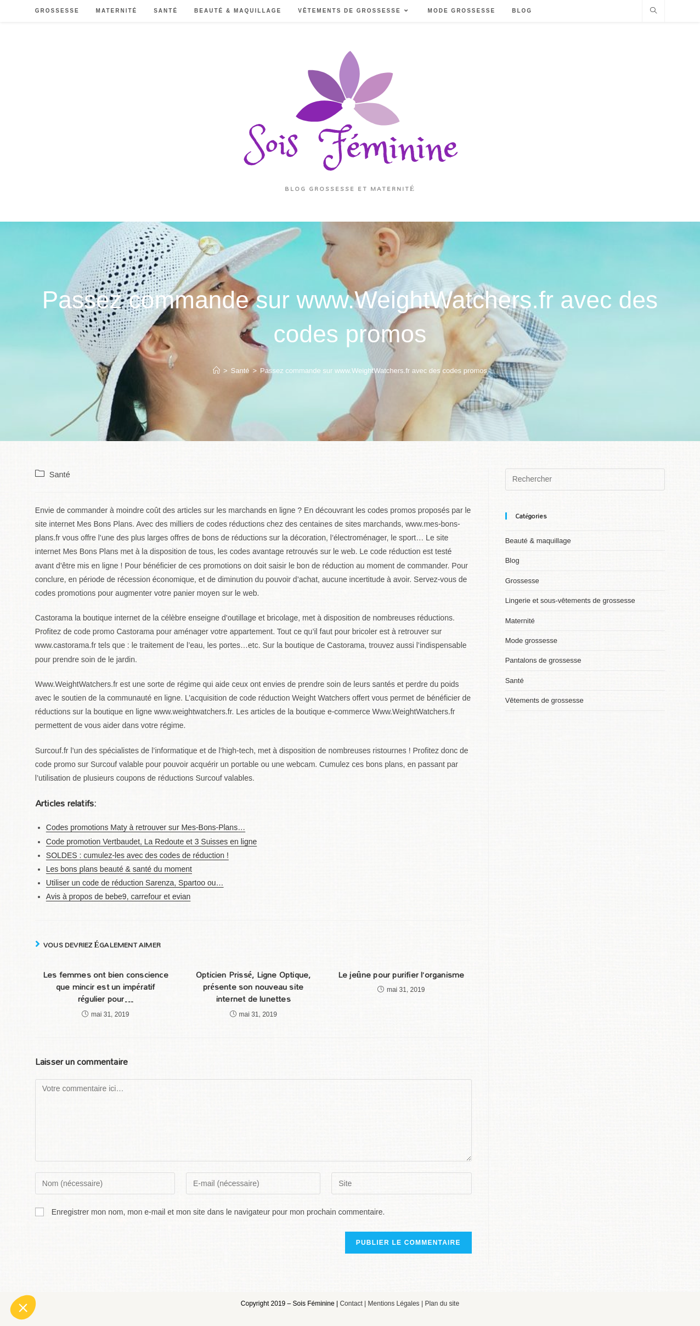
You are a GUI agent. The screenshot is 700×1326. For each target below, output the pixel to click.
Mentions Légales (394, 1303)
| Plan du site (440, 1303)
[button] (23, 1307)
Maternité (520, 621)
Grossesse (522, 581)
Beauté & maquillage (538, 541)
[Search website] (653, 11)
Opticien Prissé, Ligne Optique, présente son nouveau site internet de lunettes (253, 987)
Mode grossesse (531, 640)
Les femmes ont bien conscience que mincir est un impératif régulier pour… (105, 987)
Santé (59, 474)
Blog (512, 560)
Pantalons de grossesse (543, 660)
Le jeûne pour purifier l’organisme (401, 975)
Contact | (354, 1303)
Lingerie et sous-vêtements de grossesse (570, 600)
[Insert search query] (585, 479)
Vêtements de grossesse (544, 700)
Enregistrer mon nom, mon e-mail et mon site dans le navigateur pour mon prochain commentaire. (218, 1211)
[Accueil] (216, 370)
